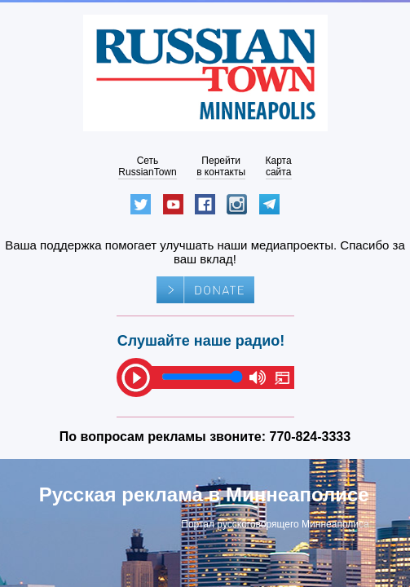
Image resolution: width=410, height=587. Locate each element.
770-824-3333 (310, 437)
